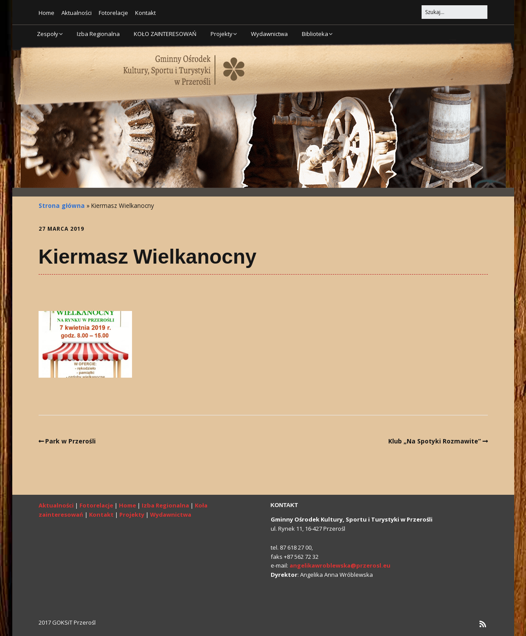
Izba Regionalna (98, 34)
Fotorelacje (113, 13)
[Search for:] (454, 12)
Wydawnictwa (269, 34)
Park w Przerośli (70, 441)
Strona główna (62, 205)
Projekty (222, 34)
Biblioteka (315, 34)
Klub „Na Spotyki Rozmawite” (434, 441)
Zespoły (47, 34)
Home (46, 13)
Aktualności (76, 13)
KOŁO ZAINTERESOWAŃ (165, 34)
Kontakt (145, 13)
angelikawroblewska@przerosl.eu (340, 565)
